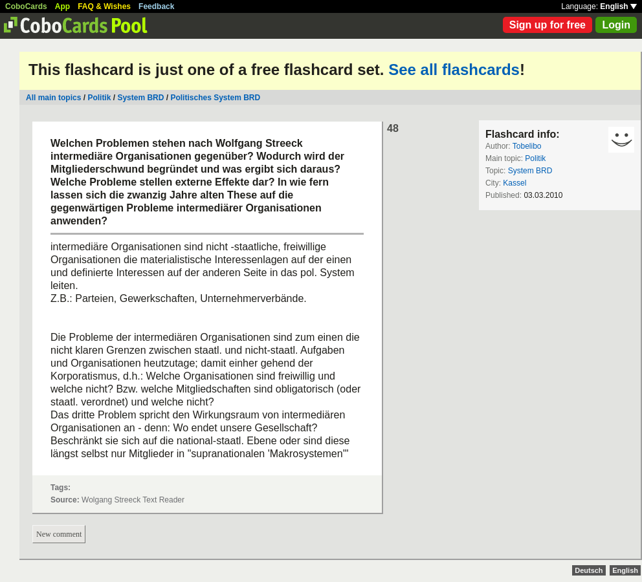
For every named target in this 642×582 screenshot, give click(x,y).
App (62, 6)
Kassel (514, 183)
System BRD (140, 97)
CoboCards (26, 6)
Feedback (156, 6)
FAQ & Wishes (104, 6)
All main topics (53, 97)
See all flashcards (454, 69)
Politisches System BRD (215, 97)
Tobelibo (527, 146)
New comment (59, 534)
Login (616, 24)
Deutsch (589, 570)
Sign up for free (547, 24)
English (618, 6)
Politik (99, 97)
